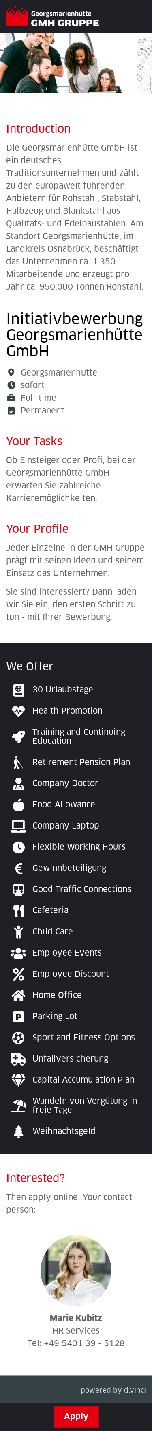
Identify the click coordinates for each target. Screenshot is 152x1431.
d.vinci (135, 1391)
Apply (76, 1417)
